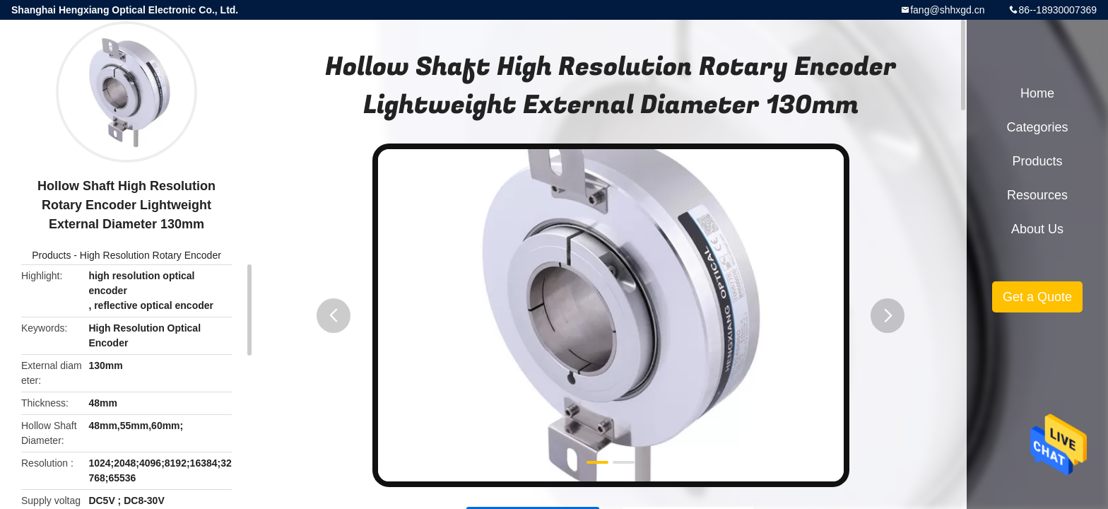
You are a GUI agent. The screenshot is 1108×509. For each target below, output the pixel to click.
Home (1037, 93)
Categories (1037, 127)
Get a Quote (1037, 297)
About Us (1037, 229)
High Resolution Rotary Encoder (150, 255)
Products (51, 255)
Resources (1037, 195)
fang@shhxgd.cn (947, 10)
